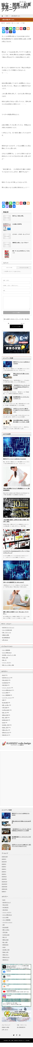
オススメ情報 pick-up (6, 652)
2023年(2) (4, 859)
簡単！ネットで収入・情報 (8, 665)
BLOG (9, 23)
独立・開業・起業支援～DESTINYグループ (17, 1040)
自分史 (3, 722)
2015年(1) (4, 874)
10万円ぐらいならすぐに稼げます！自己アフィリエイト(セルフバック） (21, 410)
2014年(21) (4, 876)
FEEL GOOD (5, 680)
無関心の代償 (5, 715)
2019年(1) (4, 866)
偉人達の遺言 (5, 702)
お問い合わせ (5, 639)
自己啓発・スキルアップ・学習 (9, 655)
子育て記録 (4, 707)
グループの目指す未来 (7, 630)
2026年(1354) (5, 856)
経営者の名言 (5, 720)
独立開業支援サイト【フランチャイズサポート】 (21, 397)
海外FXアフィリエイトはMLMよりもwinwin (21, 362)
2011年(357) (4, 884)
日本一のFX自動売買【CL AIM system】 (13, 582)
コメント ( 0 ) (9, 267)
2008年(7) (4, 891)
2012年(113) (4, 881)
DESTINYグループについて (8, 627)
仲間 (3, 700)
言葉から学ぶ (5, 730)
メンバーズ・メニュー (7, 697)
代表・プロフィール (6, 632)
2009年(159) (4, 889)
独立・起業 (4, 717)
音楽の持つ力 (5, 735)
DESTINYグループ (6, 677)
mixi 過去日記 (5, 682)
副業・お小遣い (5, 705)
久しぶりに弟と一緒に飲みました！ (23, 320)
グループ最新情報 (6, 650)
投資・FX (4, 660)
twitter (23, 2)
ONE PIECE (4, 685)
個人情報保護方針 (6, 637)
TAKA (23, 23)
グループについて (6, 1025)
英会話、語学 (5, 657)
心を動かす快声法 (17, 224)
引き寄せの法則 (5, 710)
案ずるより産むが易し (18, 216)
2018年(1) (4, 869)
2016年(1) (4, 871)
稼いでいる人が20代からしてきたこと (21, 251)
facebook (25, 2)
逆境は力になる (5, 732)
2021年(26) (4, 861)
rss (20, 2)
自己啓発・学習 (5, 725)
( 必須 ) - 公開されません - (11, 285)
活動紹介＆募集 (5, 635)
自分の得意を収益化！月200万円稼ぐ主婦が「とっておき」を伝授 (21, 421)
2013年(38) (4, 879)
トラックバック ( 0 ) (23, 267)
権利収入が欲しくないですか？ (20, 242)
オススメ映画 (5, 692)
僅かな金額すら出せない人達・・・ (10, 320)
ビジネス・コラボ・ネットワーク (21, 234)
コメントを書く (16, 23)
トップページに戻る (16, 326)
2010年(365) (4, 886)
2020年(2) (4, 864)
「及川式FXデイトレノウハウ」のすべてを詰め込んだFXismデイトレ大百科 (21, 387)
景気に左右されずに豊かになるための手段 (21, 374)
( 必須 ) (6, 280)
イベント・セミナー (6, 662)
